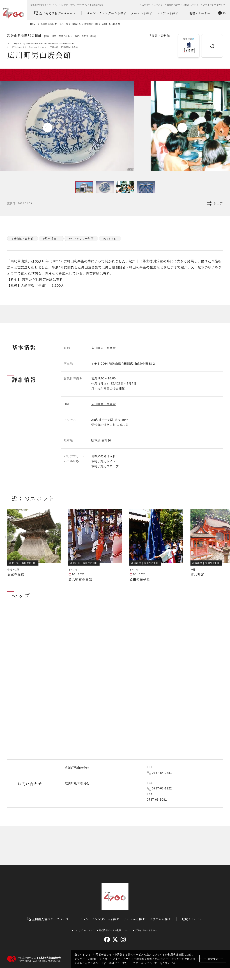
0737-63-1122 (162, 788)
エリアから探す (167, 13)
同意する (213, 959)
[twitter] (115, 939)
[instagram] (123, 939)
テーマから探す (141, 13)
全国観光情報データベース (55, 13)
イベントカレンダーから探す (106, 13)
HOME (33, 24)
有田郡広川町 (91, 24)
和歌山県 (76, 24)
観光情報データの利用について (183, 5)
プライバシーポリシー (214, 5)
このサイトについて (145, 963)
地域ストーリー (200, 13)
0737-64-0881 (162, 772)
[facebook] (107, 939)
